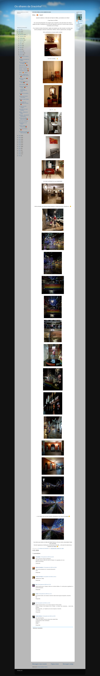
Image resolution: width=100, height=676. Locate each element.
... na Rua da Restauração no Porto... (23, 90)
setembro (22, 40)
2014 (19, 152)
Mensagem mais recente (39, 664)
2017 (19, 146)
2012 (19, 155)
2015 (19, 150)
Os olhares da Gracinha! (28, 6)
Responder (38, 563)
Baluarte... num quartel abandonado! (24, 115)
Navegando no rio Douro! (23, 123)
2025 (19, 31)
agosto (21, 41)
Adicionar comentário (37, 628)
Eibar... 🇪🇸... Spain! (23, 72)
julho (21, 43)
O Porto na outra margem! (22, 107)
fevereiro (21, 52)
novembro (22, 36)
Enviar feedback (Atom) (42, 666)
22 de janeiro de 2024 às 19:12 (49, 576)
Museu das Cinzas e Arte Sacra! (23, 97)
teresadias (38, 556)
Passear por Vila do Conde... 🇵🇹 (23, 87)
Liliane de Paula (39, 576)
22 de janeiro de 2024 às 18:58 (50, 567)
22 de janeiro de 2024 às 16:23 (47, 556)
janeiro (21, 54)
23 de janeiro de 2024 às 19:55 (48, 616)
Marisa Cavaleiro (39, 567)
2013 (19, 153)
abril (21, 49)
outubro (21, 38)
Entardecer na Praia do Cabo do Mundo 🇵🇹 (24, 132)
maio (21, 47)
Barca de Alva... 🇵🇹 (23, 65)
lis (36, 602)
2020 (19, 141)
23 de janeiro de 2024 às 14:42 (43, 602)
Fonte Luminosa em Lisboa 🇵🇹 (23, 82)
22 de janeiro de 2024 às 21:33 (44, 584)
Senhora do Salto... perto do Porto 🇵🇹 (23, 118)
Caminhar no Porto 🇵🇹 (24, 70)
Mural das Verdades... (23, 120)
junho (21, 45)
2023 (19, 135)
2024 (19, 33)
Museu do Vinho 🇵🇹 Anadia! (23, 79)
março (21, 51)
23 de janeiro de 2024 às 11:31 (45, 593)
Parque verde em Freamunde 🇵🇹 (23, 126)
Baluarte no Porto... (23, 67)
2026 (19, 29)
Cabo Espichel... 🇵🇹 (23, 84)
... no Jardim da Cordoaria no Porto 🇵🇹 (23, 103)
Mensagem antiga (68, 664)
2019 (19, 142)
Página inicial (55, 664)
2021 (19, 139)
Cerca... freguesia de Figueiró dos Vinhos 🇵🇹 (24, 75)
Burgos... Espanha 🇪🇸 (24, 68)
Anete (37, 593)
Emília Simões (39, 616)
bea (36, 584)
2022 (19, 137)
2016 (19, 148)
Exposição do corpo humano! (23, 110)
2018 (19, 144)
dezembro (22, 34)
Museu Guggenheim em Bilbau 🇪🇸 (23, 63)
